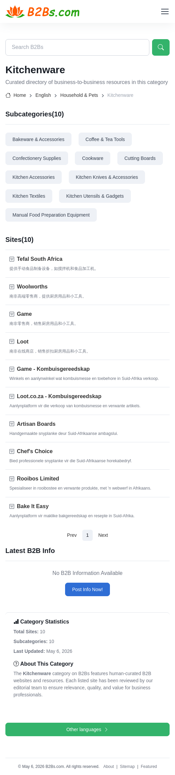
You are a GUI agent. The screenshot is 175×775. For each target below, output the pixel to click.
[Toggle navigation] (164, 11)
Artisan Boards (36, 424)
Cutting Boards (140, 158)
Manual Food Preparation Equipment (51, 215)
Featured (149, 766)
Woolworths (32, 286)
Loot (23, 341)
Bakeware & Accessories (38, 139)
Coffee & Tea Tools (105, 139)
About (108, 766)
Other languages (87, 729)
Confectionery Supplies (36, 158)
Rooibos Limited (38, 478)
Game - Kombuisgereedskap (53, 369)
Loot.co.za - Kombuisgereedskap (59, 396)
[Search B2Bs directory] (77, 47)
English (43, 95)
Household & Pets (79, 95)
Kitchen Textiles (28, 196)
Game (24, 314)
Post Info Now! (87, 589)
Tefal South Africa (39, 259)
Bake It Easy (33, 506)
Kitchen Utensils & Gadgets (94, 196)
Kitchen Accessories (33, 177)
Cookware (92, 158)
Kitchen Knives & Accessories (107, 177)
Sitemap (127, 766)
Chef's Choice (35, 451)
